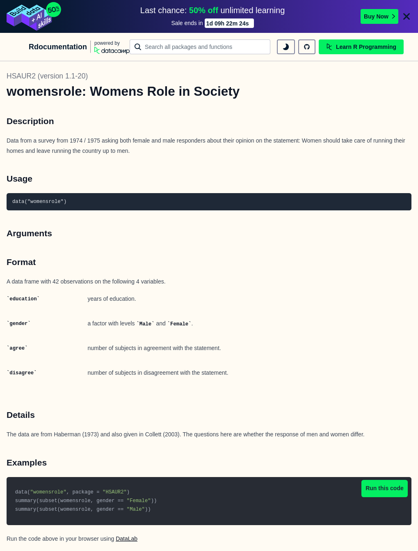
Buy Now (379, 16)
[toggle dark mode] (286, 46)
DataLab (126, 538)
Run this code (384, 488)
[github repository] (306, 46)
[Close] (406, 16)
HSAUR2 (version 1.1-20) (47, 76)
